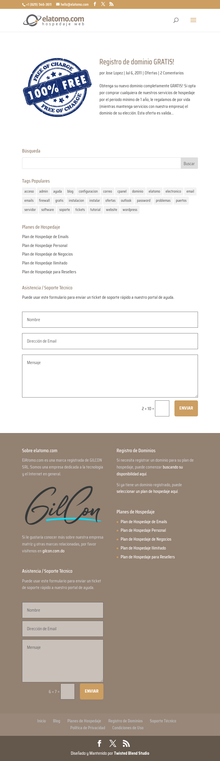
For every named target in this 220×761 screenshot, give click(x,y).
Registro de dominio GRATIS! (136, 62)
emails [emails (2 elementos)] (29, 200)
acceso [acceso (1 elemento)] (29, 191)
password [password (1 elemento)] (143, 200)
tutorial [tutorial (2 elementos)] (95, 209)
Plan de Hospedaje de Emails (45, 237)
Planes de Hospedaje (84, 721)
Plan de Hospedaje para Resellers (49, 272)
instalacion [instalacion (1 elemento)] (76, 200)
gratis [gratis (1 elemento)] (59, 200)
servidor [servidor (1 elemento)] (30, 209)
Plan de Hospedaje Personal (44, 245)
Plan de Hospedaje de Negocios (47, 254)
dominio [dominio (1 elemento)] (137, 191)
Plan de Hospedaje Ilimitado (44, 263)
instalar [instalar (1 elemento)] (94, 200)
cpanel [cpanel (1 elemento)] (122, 191)
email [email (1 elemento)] (190, 191)
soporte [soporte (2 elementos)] (64, 209)
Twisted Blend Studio (131, 753)
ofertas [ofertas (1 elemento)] (110, 200)
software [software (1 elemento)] (47, 209)
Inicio (41, 721)
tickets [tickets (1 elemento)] (80, 209)
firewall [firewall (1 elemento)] (44, 200)
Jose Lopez (114, 73)
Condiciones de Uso (128, 728)
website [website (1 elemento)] (111, 209)
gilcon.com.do (53, 551)
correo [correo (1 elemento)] (107, 191)
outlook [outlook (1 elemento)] (126, 200)
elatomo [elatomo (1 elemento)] (154, 191)
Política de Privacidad (87, 728)
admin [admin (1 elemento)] (43, 191)
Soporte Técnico (163, 721)
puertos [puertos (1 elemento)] (181, 200)
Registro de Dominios (125, 721)
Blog (56, 721)
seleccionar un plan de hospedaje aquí (147, 491)
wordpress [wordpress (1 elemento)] (130, 209)
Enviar (186, 408)
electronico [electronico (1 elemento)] (173, 191)
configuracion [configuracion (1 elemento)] (88, 191)
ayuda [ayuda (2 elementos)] (57, 191)
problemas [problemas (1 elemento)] (163, 200)
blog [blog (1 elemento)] (70, 191)
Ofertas (151, 73)
